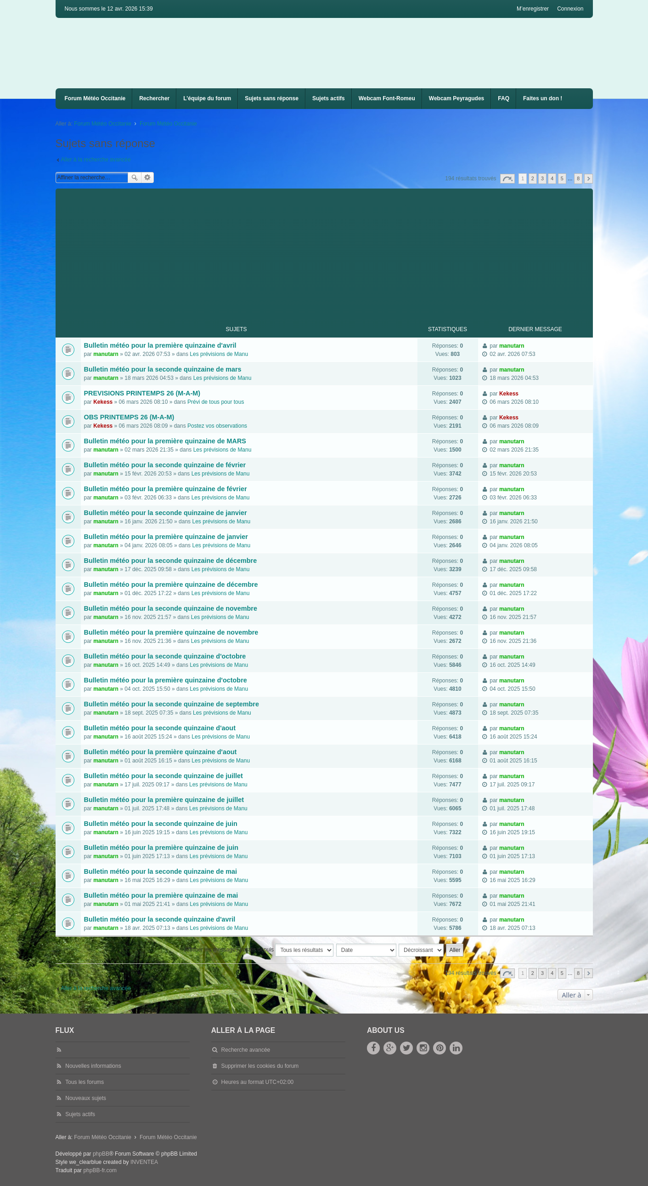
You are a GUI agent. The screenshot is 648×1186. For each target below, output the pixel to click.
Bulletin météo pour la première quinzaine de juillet (164, 799)
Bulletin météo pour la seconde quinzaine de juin (160, 823)
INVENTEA (144, 1162)
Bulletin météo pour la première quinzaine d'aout (160, 752)
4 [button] (552, 178)
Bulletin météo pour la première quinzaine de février (165, 489)
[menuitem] (387, 98)
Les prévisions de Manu (219, 354)
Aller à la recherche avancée (96, 159)
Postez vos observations (217, 426)
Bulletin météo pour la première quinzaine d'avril (160, 345)
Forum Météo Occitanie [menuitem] (95, 98)
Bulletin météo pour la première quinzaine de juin (161, 847)
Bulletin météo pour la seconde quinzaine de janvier (165, 512)
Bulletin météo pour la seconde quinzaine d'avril (160, 919)
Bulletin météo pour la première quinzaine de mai (161, 895)
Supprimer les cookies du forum (260, 1066)
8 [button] (578, 178)
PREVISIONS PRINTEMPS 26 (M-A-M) (142, 393)
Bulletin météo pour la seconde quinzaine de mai (160, 871)
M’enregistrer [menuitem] (533, 9)
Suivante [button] (588, 178)
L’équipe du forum (207, 98)
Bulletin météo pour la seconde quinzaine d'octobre (165, 656)
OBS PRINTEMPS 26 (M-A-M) (129, 417)
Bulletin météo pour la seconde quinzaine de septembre (171, 704)
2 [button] (532, 178)
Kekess (103, 402)
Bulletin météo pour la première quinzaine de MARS (165, 441)
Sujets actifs (328, 98)
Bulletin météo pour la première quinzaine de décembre (171, 584)
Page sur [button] (507, 178)
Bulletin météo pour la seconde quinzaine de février (165, 465)
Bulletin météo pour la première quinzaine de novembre (171, 632)
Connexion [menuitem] (570, 9)
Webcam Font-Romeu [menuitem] (387, 98)
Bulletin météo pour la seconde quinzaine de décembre (170, 560)
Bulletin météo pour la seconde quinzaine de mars (163, 369)
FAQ (503, 98)
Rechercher (154, 98)
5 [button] (562, 178)
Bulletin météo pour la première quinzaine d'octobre (165, 680)
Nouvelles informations (93, 1066)
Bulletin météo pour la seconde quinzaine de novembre (170, 608)
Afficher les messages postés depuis (259, 950)
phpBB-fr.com (100, 1170)
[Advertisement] (331, 253)
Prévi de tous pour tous (215, 402)
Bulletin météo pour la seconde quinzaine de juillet (163, 775)
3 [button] (542, 178)
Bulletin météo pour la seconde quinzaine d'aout (160, 728)
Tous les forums (84, 1082)
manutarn (105, 354)
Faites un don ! (542, 98)
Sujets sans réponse (272, 98)
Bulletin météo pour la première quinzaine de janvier (166, 536)
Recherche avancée (147, 177)
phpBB (101, 1154)
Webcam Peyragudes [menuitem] (457, 98)
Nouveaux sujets (85, 1098)
